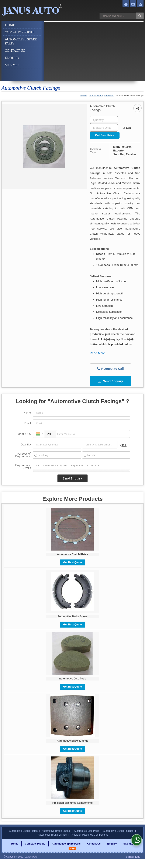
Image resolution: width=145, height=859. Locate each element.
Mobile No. (24, 434)
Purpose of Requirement (23, 455)
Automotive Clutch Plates (72, 554)
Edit (127, 127)
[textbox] (104, 128)
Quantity (26, 444)
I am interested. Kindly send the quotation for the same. (81, 467)
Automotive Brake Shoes (72, 616)
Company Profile (20, 32)
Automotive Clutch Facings (118, 830)
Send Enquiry (110, 381)
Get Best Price (104, 135)
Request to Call (110, 369)
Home (10, 25)
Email (27, 423)
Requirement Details (23, 466)
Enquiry (12, 58)
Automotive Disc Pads (72, 678)
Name (27, 412)
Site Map (12, 65)
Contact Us (15, 51)
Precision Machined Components (72, 802)
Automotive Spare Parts (21, 41)
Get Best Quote (72, 562)
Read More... (99, 353)
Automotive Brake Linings (72, 740)
